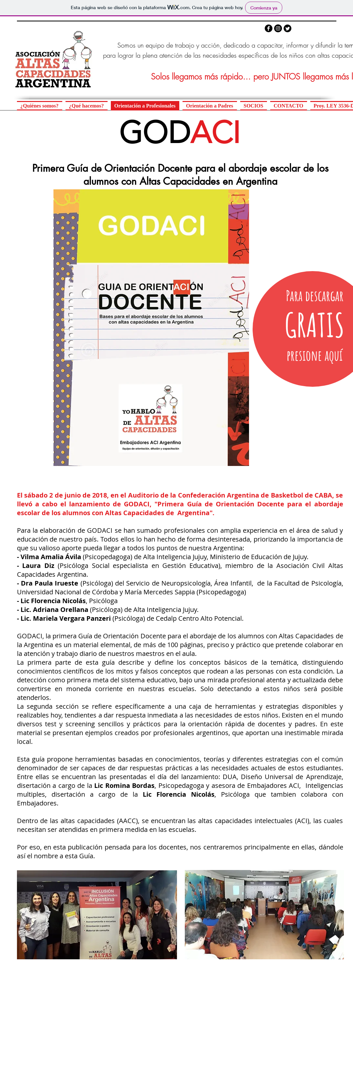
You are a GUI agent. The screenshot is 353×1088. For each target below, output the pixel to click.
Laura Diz (38, 565)
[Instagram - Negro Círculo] (278, 28)
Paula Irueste (56, 583)
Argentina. (72, 574)
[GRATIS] (314, 325)
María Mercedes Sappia (160, 592)
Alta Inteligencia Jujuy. (166, 609)
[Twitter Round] (287, 28)
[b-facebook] (268, 28)
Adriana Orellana (60, 609)
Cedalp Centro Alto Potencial (199, 618)
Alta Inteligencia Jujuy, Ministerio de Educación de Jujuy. (225, 556)
